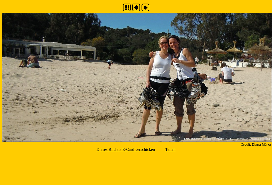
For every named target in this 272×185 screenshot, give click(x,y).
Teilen (170, 149)
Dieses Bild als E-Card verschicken (125, 149)
